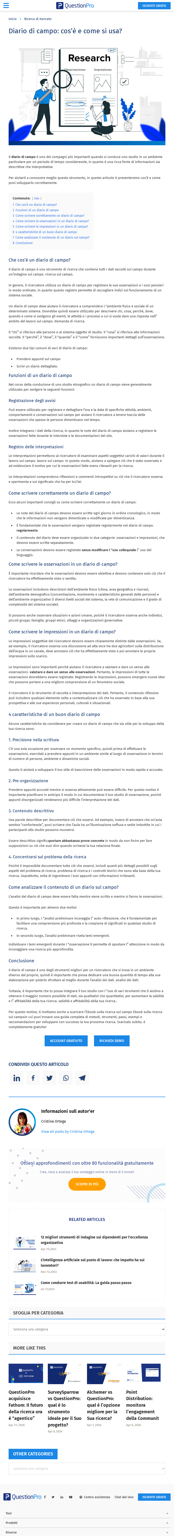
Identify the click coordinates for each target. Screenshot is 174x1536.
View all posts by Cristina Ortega (67, 1131)
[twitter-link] (53, 1497)
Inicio (13, 19)
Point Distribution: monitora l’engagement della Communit (142, 1405)
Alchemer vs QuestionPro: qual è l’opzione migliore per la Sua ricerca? (103, 1405)
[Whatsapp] (65, 1078)
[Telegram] (82, 1078)
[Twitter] (49, 1078)
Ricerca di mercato (37, 19)
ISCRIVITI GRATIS (154, 6)
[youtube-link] (70, 1497)
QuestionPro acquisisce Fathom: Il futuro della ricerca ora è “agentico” (26, 1405)
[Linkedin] (17, 1078)
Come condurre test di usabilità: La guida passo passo (86, 1283)
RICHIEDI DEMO (111, 1041)
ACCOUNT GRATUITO (66, 1041)
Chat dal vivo (124, 1497)
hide (36, 198)
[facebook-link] (45, 1497)
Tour (9, 1513)
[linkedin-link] (61, 1497)
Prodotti (11, 1523)
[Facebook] (33, 1078)
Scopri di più (87, 1184)
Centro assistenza (95, 1497)
